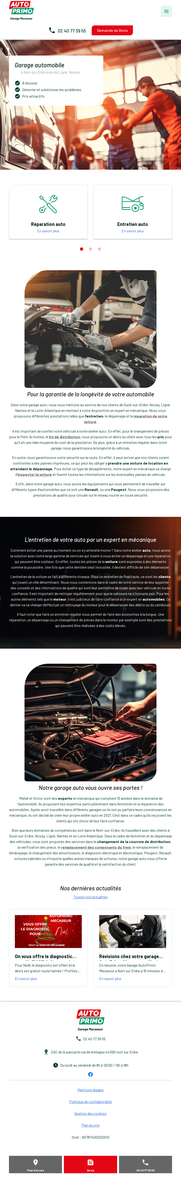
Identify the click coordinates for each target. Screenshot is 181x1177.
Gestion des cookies (90, 1113)
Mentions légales (91, 1090)
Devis (90, 1170)
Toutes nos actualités (91, 897)
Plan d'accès (35, 1170)
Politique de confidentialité (90, 1101)
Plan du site (91, 1125)
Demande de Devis (112, 30)
